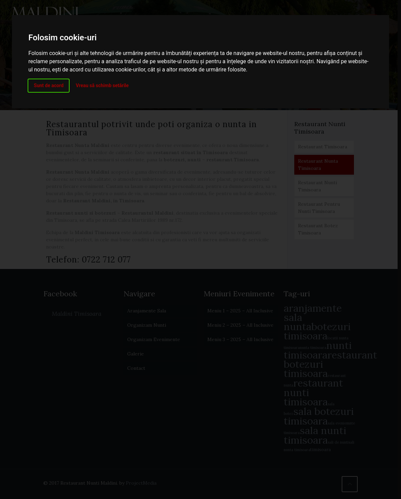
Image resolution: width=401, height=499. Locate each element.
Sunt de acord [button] (48, 85)
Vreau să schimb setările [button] (102, 85)
